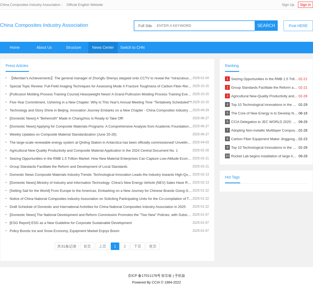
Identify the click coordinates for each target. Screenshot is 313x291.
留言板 (166, 276)
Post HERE (298, 26)
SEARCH (266, 25)
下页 (137, 246)
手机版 (180, 276)
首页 (87, 246)
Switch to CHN (132, 47)
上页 (102, 246)
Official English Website (84, 5)
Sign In (305, 5)
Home (15, 47)
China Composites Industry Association (44, 25)
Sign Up (288, 5)
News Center (103, 47)
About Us (44, 47)
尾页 (152, 246)
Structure (73, 47)
